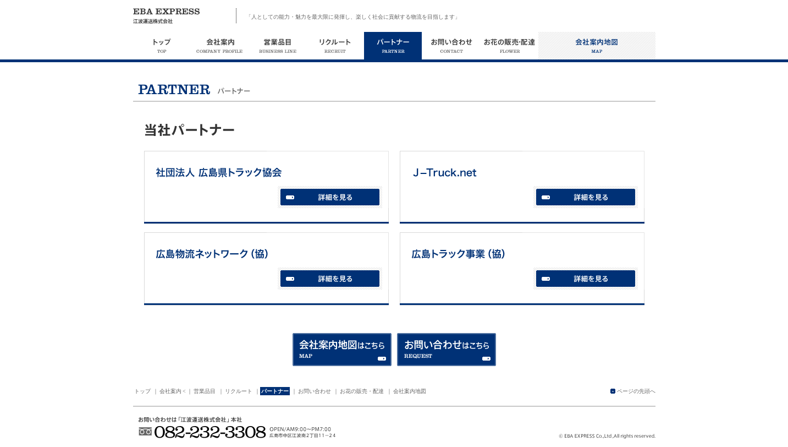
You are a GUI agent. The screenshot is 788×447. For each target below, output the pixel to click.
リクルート (238, 391)
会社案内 (170, 391)
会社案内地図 (409, 391)
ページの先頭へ (636, 391)
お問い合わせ (314, 391)
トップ (142, 391)
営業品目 (205, 391)
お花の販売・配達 (362, 391)
